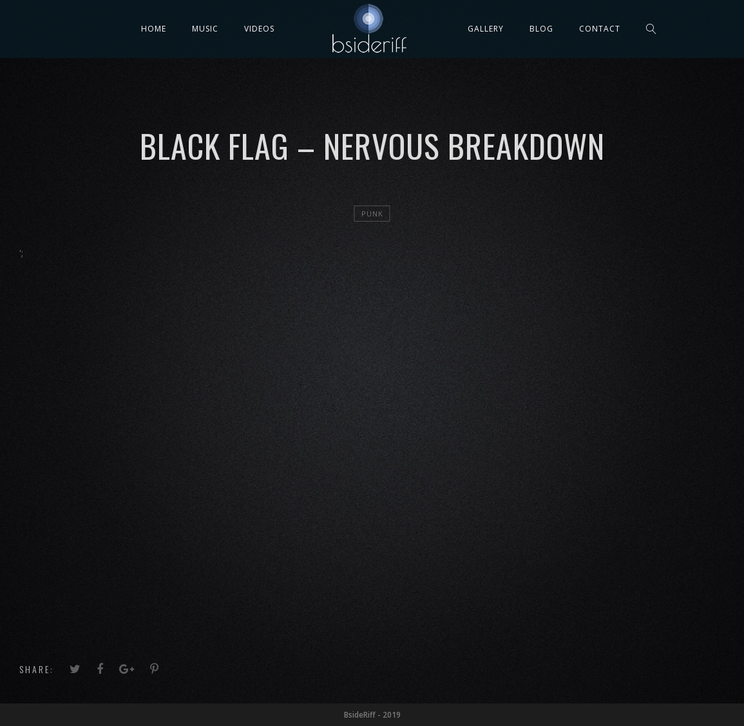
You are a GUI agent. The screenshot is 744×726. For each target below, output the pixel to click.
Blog (541, 28)
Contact (599, 28)
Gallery (486, 28)
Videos (259, 28)
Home (153, 28)
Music (205, 28)
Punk (372, 213)
